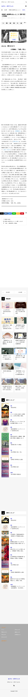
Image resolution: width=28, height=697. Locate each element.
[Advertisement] (14, 107)
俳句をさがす (17, 629)
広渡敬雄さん (18, 131)
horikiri (9, 219)
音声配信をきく (18, 634)
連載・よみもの (20, 221)
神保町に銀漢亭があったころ (10, 221)
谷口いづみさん (7, 149)
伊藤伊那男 (11, 223)
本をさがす (3, 634)
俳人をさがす (4, 637)
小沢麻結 (15, 223)
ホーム (2, 629)
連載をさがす (17, 632)
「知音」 (6, 223)
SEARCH (26, 2)
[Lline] (14, 23)
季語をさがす (4, 632)
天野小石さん (16, 141)
